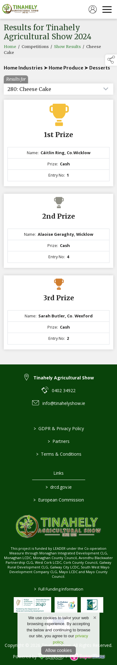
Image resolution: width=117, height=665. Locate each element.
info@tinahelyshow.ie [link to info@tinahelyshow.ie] (63, 403)
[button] (111, 60)
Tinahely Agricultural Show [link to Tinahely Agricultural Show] (63, 378)
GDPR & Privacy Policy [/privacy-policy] (58, 428)
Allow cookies (58, 650)
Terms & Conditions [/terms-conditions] (58, 454)
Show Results (67, 50)
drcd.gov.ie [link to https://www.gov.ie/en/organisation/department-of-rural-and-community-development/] (59, 487)
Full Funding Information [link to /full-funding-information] (58, 589)
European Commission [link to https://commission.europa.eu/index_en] (58, 499)
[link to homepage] (20, 9)
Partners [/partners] (59, 441)
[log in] (93, 9)
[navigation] (107, 9)
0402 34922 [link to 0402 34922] (64, 390)
